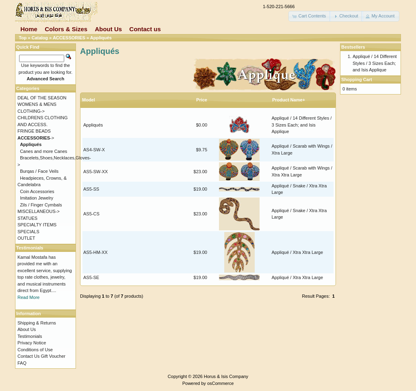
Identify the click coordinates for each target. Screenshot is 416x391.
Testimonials (29, 336)
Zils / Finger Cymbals (41, 204)
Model (88, 99)
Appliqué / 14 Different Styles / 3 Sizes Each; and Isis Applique (302, 125)
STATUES (27, 218)
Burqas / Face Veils (39, 171)
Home (28, 29)
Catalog (40, 37)
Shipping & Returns (36, 322)
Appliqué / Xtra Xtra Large (297, 252)
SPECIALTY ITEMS (36, 224)
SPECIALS (28, 231)
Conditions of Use (35, 349)
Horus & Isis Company (226, 376)
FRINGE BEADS (34, 131)
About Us (108, 29)
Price (201, 99)
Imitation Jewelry (36, 198)
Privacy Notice (31, 342)
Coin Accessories (37, 191)
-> (35, 137)
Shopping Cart (356, 79)
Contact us (145, 29)
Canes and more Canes (43, 151)
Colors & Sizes (66, 29)
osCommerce (220, 383)
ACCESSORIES (69, 37)
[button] (309, 16)
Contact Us (28, 356)
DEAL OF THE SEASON (41, 97)
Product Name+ (288, 99)
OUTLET (26, 238)
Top (22, 37)
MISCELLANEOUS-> (38, 211)
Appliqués (101, 37)
